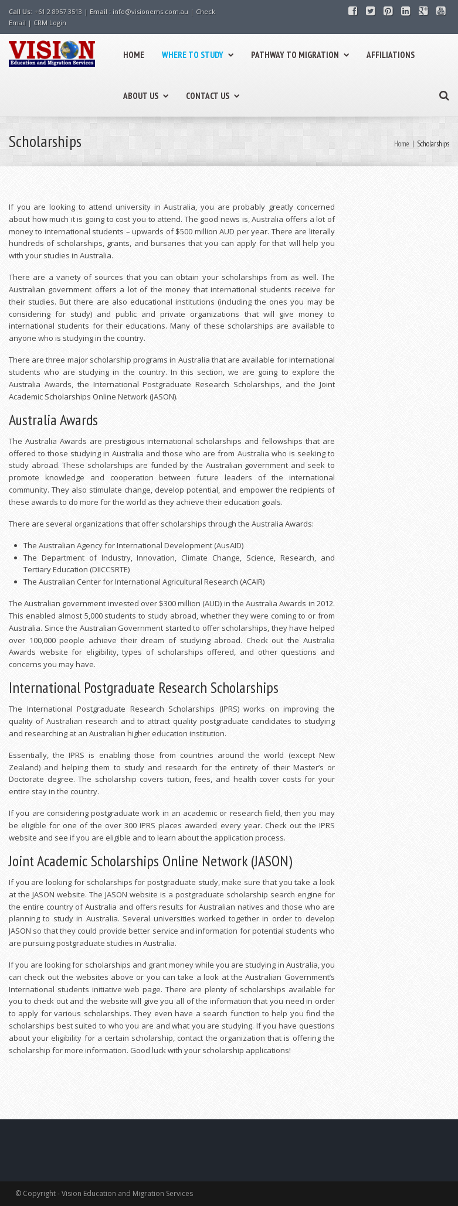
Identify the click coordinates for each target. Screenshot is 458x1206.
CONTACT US (212, 95)
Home (401, 144)
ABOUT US (145, 95)
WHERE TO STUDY (197, 54)
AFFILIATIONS (391, 54)
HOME (133, 54)
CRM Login (49, 22)
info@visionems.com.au (150, 11)
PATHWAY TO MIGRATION (300, 54)
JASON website (58, 894)
